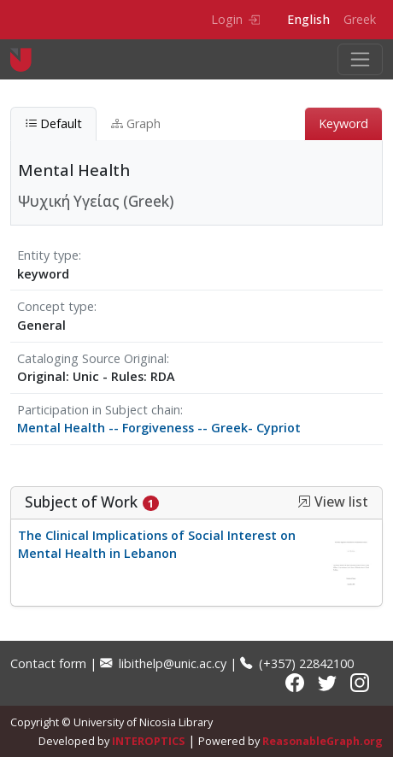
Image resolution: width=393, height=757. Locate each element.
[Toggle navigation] (360, 59)
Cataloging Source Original (92, 358)
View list (332, 502)
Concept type (55, 306)
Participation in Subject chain (98, 410)
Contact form (48, 663)
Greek (359, 19)
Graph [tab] (136, 123)
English (308, 19)
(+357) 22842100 (297, 663)
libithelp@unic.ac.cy (163, 663)
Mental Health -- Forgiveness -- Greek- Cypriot (159, 428)
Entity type (48, 255)
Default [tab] (53, 123)
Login (235, 19)
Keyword (343, 123)
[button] (304, 501)
